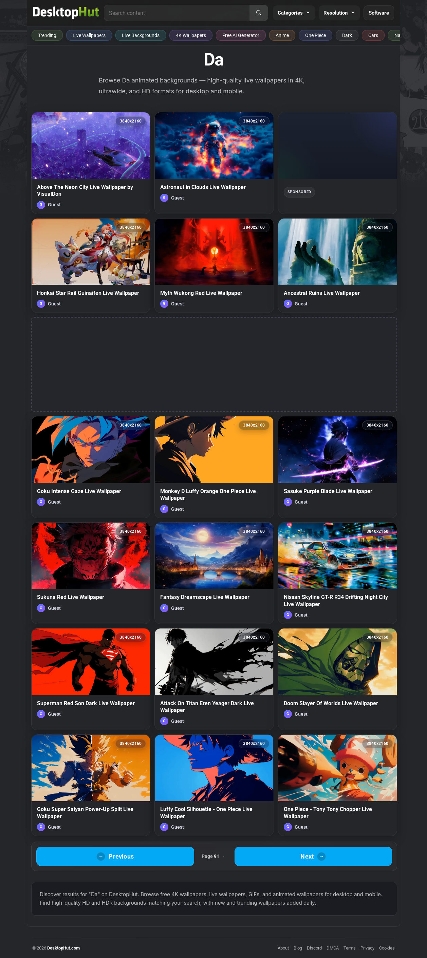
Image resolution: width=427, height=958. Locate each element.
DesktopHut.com (63, 948)
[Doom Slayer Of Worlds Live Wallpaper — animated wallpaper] (337, 679)
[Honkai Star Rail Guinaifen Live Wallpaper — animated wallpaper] (91, 266)
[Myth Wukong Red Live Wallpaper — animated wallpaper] (214, 266)
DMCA (333, 948)
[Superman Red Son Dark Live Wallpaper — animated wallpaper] (91, 679)
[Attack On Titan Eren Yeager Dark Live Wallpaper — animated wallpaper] (214, 679)
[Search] (258, 13)
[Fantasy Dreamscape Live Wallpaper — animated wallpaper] (214, 573)
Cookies (387, 948)
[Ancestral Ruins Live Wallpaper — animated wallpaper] (337, 266)
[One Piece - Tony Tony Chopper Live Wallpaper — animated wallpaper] (337, 785)
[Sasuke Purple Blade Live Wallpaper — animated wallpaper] (337, 467)
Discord (314, 948)
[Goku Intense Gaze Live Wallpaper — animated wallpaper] (91, 467)
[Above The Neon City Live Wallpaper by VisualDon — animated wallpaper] (91, 162)
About (283, 948)
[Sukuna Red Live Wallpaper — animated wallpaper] (91, 573)
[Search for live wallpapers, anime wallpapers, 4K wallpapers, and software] (176, 13)
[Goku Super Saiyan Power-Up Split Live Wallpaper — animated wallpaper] (91, 785)
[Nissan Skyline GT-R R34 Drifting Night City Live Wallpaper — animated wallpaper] (337, 573)
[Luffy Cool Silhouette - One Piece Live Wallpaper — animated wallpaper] (214, 785)
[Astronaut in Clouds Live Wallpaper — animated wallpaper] (214, 162)
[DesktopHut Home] (66, 12)
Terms (350, 948)
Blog (298, 948)
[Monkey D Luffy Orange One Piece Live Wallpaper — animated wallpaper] (214, 467)
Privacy (367, 948)
